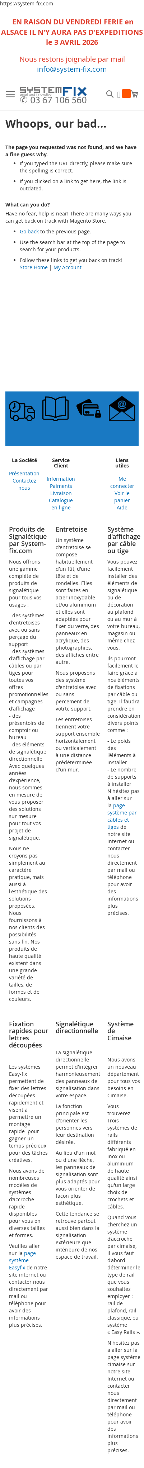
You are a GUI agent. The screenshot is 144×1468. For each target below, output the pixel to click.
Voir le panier (122, 497)
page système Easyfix (22, 1260)
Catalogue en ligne (61, 504)
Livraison (61, 493)
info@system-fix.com (72, 69)
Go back (29, 231)
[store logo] (53, 96)
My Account (68, 267)
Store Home (34, 267)
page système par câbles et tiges (122, 816)
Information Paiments (61, 482)
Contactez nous (24, 484)
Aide (122, 507)
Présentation (24, 473)
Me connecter (122, 482)
